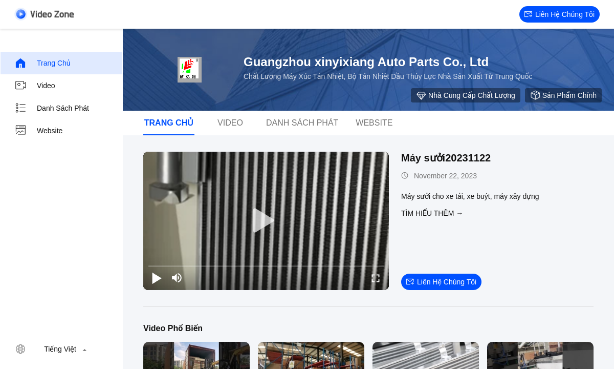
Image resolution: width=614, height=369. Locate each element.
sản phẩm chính (563, 95)
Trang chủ (42, 63)
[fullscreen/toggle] (375, 277)
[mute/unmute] (177, 277)
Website (38, 131)
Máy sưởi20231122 (446, 157)
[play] (266, 221)
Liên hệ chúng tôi (559, 14)
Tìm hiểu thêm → (432, 213)
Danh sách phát (51, 108)
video (34, 85)
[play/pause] (156, 277)
